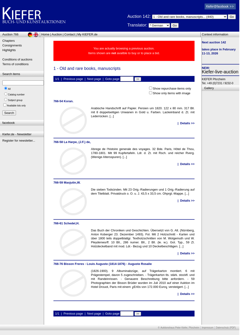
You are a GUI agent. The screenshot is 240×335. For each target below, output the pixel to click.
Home (45, 34)
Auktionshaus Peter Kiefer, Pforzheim (180, 327)
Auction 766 (10, 34)
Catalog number (16, 94)
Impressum (207, 327)
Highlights (9, 50)
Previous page (73, 79)
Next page (94, 79)
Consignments (12, 45)
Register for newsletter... (18, 140)
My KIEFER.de (87, 34)
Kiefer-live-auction (220, 71)
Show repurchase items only (172, 88)
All (9, 89)
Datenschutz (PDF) (226, 327)
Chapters (8, 40)
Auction (57, 34)
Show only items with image (171, 93)
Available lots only (16, 105)
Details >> (187, 123)
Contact (69, 34)
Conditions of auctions (17, 59)
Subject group (15, 100)
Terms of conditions (15, 64)
